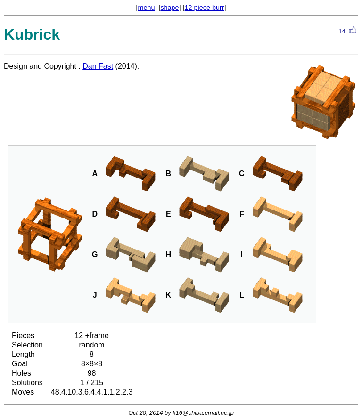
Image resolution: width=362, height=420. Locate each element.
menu (146, 7)
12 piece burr (204, 7)
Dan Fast (97, 66)
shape (169, 7)
